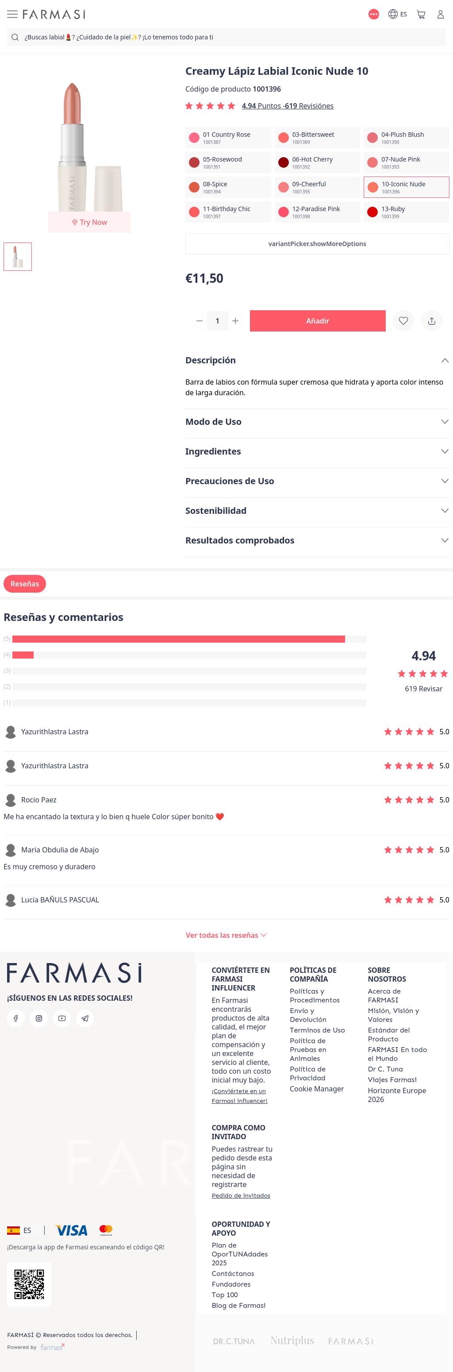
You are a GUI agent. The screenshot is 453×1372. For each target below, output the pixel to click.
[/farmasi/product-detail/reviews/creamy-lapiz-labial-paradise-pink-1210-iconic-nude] (226, 936)
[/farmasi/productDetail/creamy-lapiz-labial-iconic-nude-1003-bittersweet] (318, 137)
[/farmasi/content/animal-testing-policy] (321, 1050)
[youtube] (62, 1018)
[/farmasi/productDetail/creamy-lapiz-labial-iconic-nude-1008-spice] (228, 187)
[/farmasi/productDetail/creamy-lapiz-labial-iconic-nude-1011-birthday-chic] (228, 212)
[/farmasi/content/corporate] (399, 1054)
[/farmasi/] (54, 14)
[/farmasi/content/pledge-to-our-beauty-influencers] (385, 1069)
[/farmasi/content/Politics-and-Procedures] (321, 996)
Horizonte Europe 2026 (397, 1095)
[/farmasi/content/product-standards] (399, 1035)
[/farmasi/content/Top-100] (225, 1295)
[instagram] (39, 1018)
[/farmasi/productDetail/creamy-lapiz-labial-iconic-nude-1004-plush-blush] (406, 137)
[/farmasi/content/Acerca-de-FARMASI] (399, 996)
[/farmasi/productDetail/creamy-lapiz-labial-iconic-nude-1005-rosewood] (228, 162)
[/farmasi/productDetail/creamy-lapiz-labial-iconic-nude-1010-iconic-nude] (406, 187)
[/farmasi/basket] (421, 14)
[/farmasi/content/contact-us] (233, 1273)
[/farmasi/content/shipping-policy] (321, 1015)
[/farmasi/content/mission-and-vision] (399, 1015)
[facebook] (16, 1018)
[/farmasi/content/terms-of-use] (317, 1030)
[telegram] (85, 1018)
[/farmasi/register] (243, 1096)
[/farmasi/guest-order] (241, 1195)
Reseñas (25, 585)
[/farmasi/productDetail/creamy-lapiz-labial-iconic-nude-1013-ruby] (406, 212)
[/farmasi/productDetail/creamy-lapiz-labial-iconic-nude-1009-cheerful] (318, 187)
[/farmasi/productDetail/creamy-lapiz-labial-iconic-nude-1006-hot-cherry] (318, 162)
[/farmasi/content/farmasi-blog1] (239, 1305)
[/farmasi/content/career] (392, 1079)
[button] (317, 243)
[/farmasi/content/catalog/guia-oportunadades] (243, 1254)
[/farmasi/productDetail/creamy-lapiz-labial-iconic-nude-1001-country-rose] (228, 137)
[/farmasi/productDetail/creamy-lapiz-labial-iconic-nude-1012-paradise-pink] (318, 212)
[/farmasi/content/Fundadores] (231, 1284)
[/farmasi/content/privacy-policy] (321, 1074)
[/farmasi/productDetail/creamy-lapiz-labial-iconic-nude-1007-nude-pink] (406, 162)
